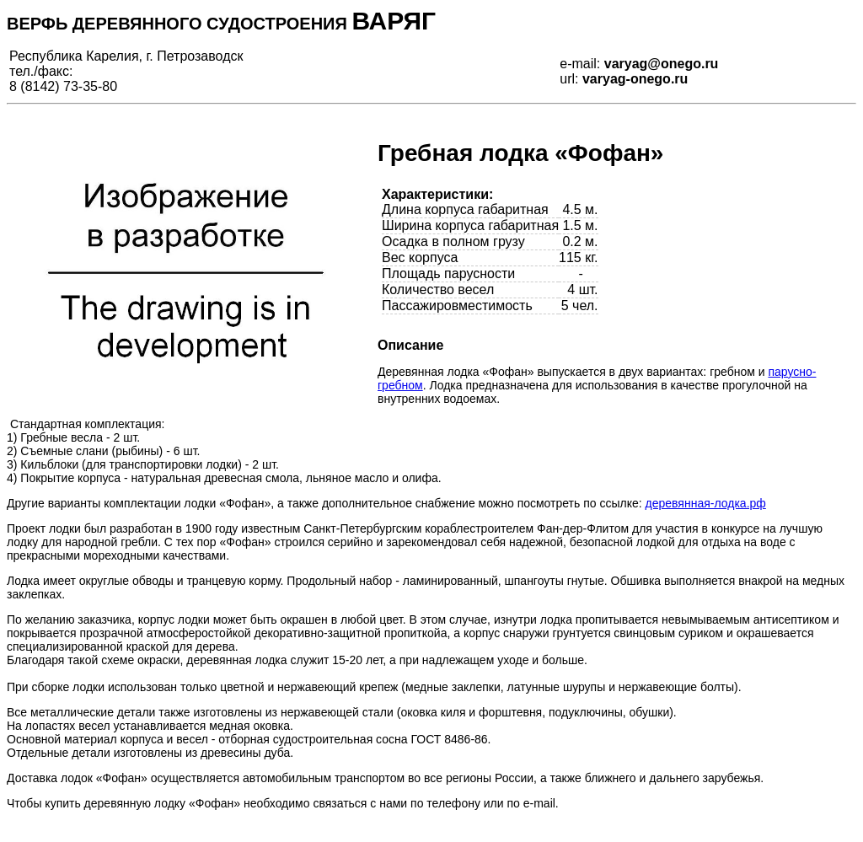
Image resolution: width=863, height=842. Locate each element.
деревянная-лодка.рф (706, 503)
